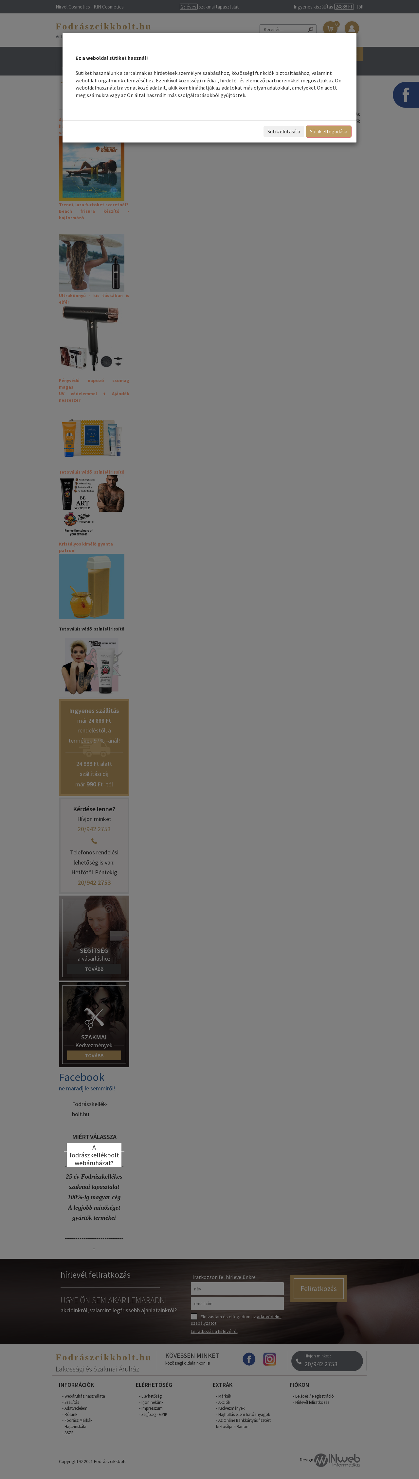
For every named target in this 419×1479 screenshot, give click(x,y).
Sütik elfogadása (328, 131)
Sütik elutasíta (283, 131)
